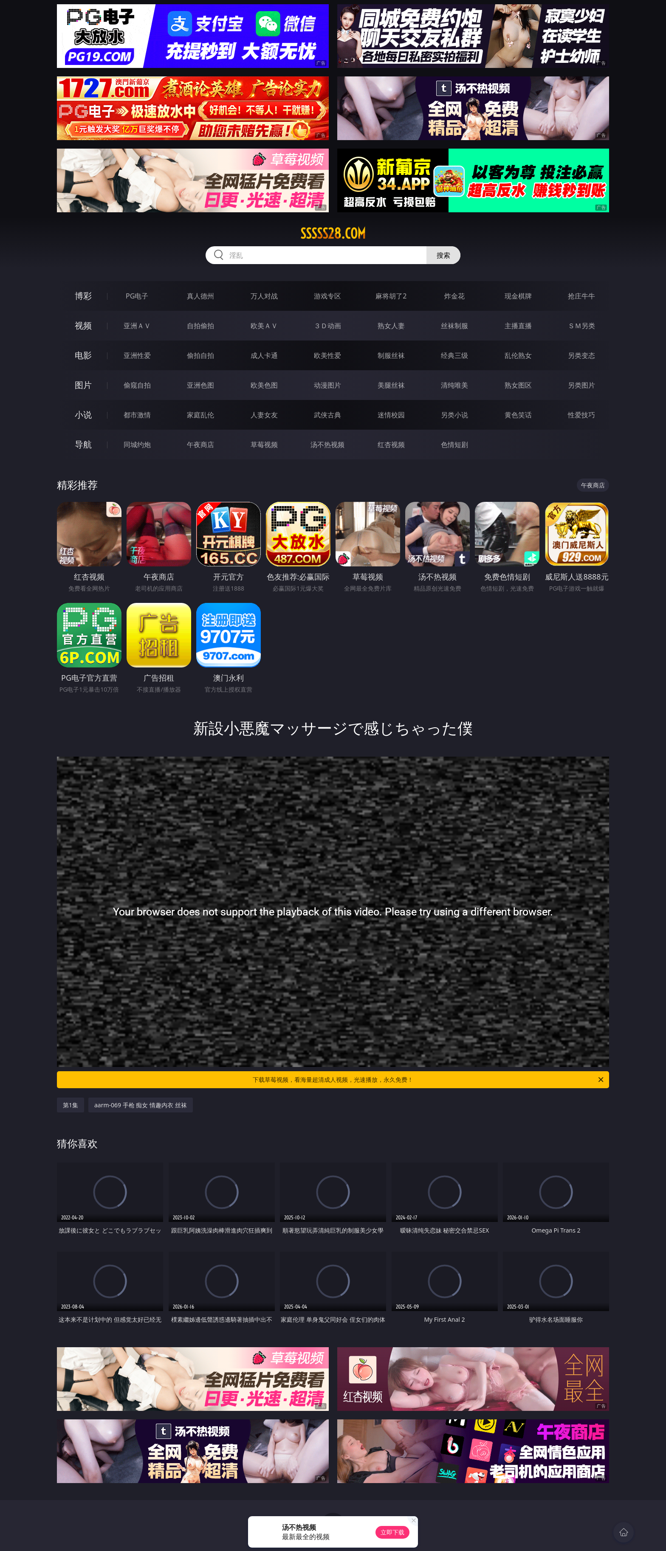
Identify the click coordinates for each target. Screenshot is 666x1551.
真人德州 (200, 296)
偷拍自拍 (200, 355)
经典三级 (454, 355)
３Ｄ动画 (327, 325)
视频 (83, 325)
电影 (83, 355)
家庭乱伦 (200, 414)
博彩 (83, 295)
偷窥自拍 (137, 385)
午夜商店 (200, 444)
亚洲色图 (200, 385)
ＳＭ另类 (581, 325)
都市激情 (137, 414)
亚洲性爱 (137, 355)
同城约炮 (137, 444)
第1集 (70, 1105)
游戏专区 (327, 296)
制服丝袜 (391, 355)
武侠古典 (327, 414)
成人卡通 (264, 355)
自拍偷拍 (200, 325)
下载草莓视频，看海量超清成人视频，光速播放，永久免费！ (429, 1080)
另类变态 (581, 355)
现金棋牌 (518, 296)
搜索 (443, 255)
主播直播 (518, 325)
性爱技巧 (581, 414)
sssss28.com (333, 233)
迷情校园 (391, 414)
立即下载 (392, 1532)
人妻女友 (264, 414)
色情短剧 (454, 444)
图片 (83, 385)
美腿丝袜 (391, 385)
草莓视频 (264, 444)
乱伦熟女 (518, 355)
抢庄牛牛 (581, 296)
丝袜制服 (454, 325)
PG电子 (137, 296)
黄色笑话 (518, 414)
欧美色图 (264, 385)
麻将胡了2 (390, 296)
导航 (83, 444)
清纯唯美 (454, 385)
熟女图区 (518, 385)
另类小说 (454, 414)
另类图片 (581, 385)
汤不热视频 (327, 444)
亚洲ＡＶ (137, 325)
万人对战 (264, 296)
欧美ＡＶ (264, 325)
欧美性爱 (327, 355)
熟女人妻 (391, 325)
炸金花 (454, 296)
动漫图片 (327, 385)
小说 (83, 414)
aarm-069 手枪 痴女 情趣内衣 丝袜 (140, 1105)
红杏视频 (391, 444)
